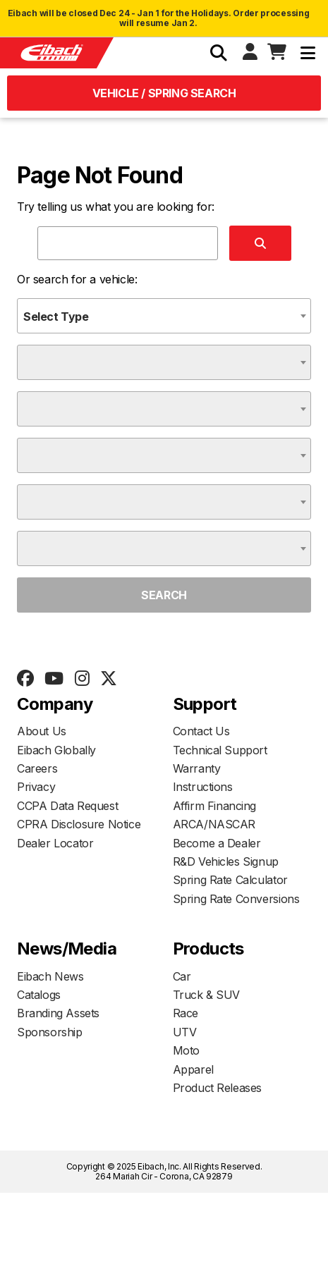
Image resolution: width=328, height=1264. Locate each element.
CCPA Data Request (67, 805)
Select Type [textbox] (56, 316)
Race (185, 1013)
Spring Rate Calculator (230, 879)
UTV (185, 1032)
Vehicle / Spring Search (164, 93)
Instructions (203, 786)
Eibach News (50, 976)
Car (182, 976)
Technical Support (220, 750)
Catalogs (39, 994)
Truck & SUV (207, 994)
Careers (37, 768)
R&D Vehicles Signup (226, 861)
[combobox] (164, 315)
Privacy (36, 786)
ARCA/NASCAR (214, 824)
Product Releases (217, 1087)
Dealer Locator (55, 843)
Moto (186, 1050)
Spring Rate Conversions (236, 898)
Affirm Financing (215, 805)
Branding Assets (58, 1013)
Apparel (193, 1069)
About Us (41, 731)
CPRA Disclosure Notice (78, 824)
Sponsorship (50, 1032)
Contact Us (201, 731)
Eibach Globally (56, 750)
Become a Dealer (217, 843)
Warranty (197, 768)
